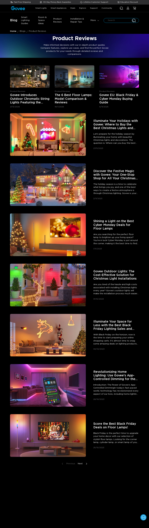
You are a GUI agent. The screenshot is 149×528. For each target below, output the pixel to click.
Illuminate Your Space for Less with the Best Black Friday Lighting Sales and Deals (112, 325)
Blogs (22, 31)
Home (13, 31)
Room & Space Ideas (42, 20)
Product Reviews (57, 20)
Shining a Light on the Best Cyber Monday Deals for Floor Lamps (113, 225)
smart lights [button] (41, 8)
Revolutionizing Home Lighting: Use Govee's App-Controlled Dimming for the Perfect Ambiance (114, 375)
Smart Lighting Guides (25, 20)
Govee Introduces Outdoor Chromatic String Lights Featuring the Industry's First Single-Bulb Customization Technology (30, 99)
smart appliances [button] (58, 8)
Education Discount (129, 2)
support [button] (94, 8)
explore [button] (82, 8)
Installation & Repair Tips (77, 20)
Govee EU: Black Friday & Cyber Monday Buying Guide (118, 99)
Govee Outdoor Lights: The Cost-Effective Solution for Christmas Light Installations (115, 275)
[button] (128, 9)
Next (83, 464)
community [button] (107, 8)
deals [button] (72, 8)
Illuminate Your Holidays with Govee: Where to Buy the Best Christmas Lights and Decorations (115, 124)
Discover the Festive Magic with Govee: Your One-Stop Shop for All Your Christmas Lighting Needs (114, 175)
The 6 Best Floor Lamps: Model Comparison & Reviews (73, 99)
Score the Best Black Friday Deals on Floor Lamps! (114, 425)
